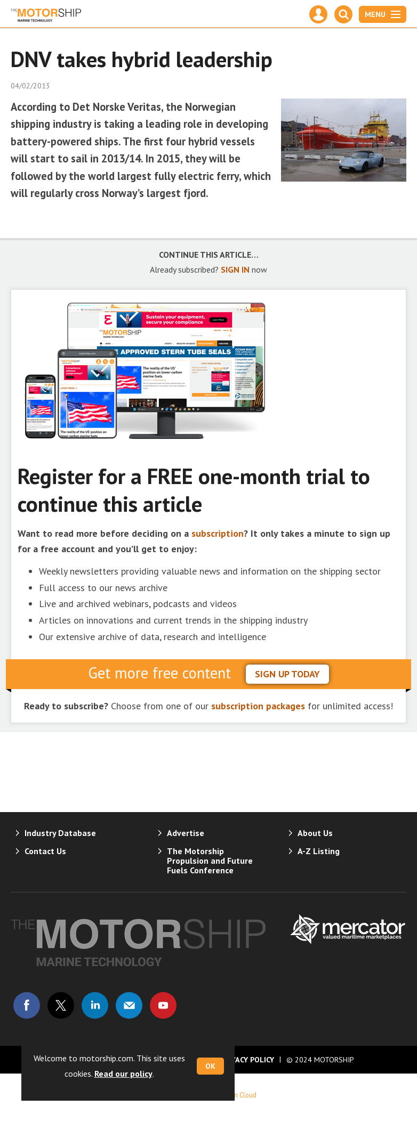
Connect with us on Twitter (61, 1005)
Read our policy (123, 1073)
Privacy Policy (247, 1059)
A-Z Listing (319, 851)
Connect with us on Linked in (95, 1005)
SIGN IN (235, 269)
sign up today (287, 674)
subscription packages (258, 706)
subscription (217, 533)
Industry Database (60, 833)
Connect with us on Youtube (163, 1005)
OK (210, 1066)
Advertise (185, 833)
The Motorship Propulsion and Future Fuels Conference (210, 860)
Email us (129, 1005)
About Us (315, 833)
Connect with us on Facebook (27, 1005)
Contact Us (45, 851)
